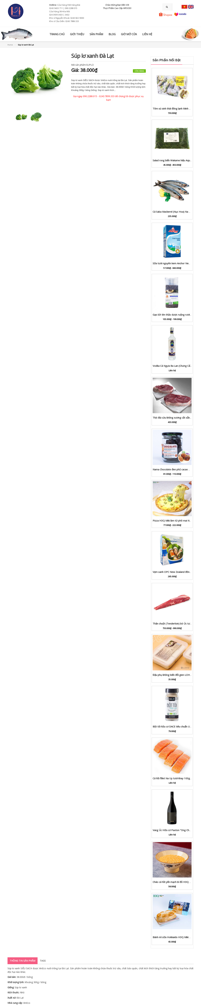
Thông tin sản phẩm (22, 960)
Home (10, 45)
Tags (43, 960)
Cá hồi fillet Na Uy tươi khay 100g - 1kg (174, 778)
